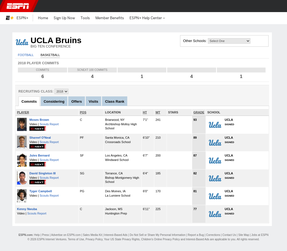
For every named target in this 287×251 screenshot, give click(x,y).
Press (45, 234)
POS (83, 112)
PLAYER (23, 112)
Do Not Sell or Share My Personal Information (158, 234)
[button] (278, 6)
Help (37, 234)
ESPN (18, 6)
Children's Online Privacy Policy (160, 239)
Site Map (243, 234)
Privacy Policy (94, 239)
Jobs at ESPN (259, 234)
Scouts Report (49, 124)
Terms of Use (76, 239)
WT (158, 112)
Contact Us (229, 234)
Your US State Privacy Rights (122, 239)
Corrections (213, 234)
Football (26, 55)
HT (145, 112)
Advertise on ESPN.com (66, 234)
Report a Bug (196, 234)
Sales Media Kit (92, 234)
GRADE (199, 112)
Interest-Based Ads (116, 234)
